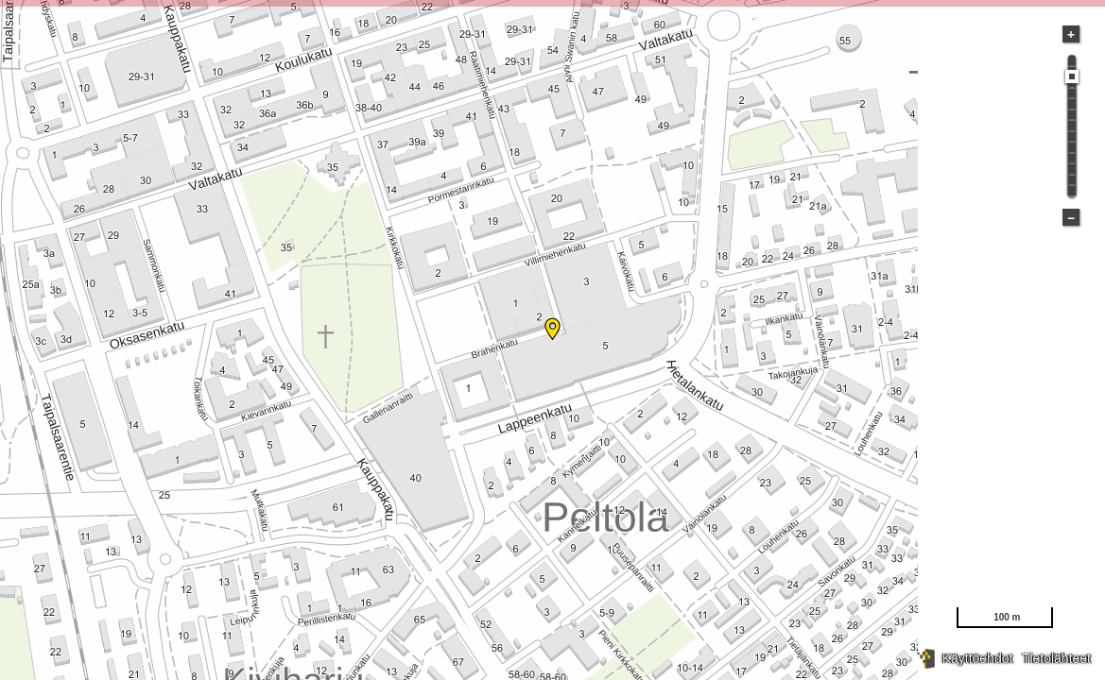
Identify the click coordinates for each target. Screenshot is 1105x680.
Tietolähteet (1056, 658)
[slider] (1072, 76)
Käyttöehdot (977, 658)
